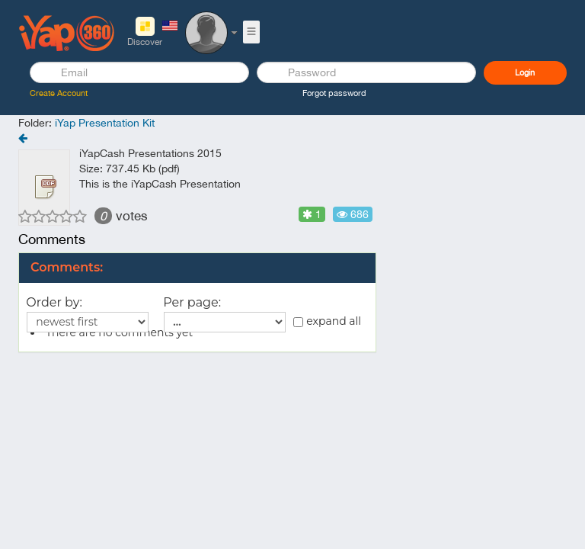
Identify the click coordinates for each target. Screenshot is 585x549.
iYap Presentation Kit (105, 123)
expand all (327, 321)
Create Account (59, 93)
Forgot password (334, 93)
